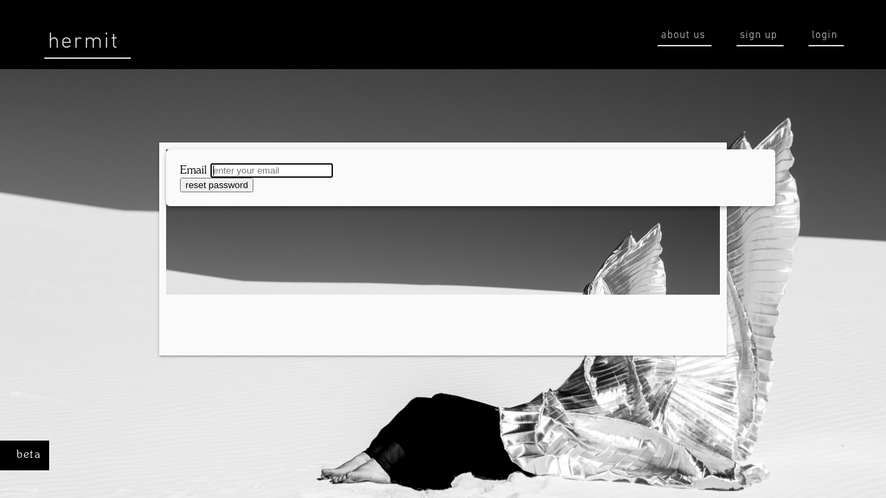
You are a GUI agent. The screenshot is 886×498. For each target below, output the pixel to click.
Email (193, 170)
